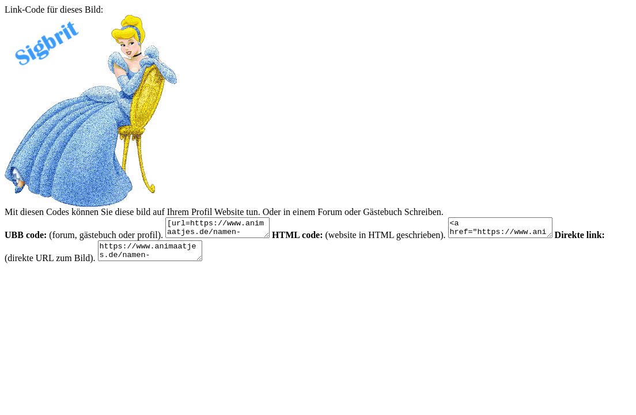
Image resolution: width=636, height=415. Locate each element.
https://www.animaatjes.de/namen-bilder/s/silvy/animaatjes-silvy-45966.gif (156, 256)
